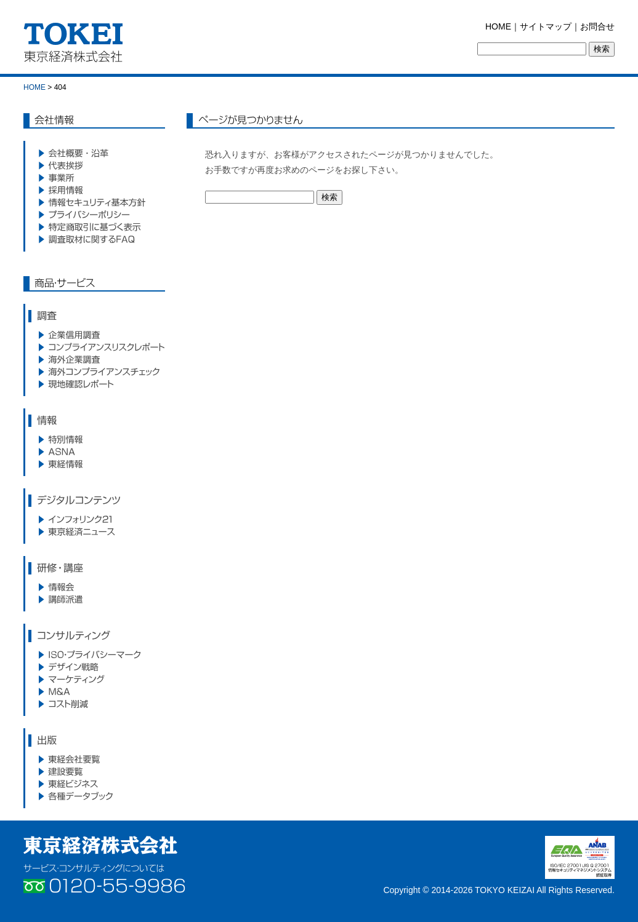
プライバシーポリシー (94, 215)
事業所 (94, 178)
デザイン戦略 (94, 667)
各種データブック (94, 796)
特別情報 (94, 439)
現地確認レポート (94, 384)
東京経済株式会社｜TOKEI (76, 46)
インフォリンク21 (94, 519)
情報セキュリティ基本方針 (94, 202)
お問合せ (597, 26)
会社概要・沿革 (94, 153)
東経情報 (94, 464)
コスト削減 (94, 703)
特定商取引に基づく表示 (94, 227)
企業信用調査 (94, 334)
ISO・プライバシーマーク (94, 654)
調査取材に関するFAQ (94, 239)
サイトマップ (545, 26)
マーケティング (94, 679)
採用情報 (94, 190)
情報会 (94, 587)
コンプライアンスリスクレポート (94, 347)
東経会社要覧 (94, 759)
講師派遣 (94, 599)
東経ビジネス (94, 783)
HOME (498, 26)
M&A (94, 691)
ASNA (94, 451)
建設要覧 (94, 771)
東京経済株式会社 (100, 845)
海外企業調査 (94, 359)
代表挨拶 (94, 165)
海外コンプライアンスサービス (94, 371)
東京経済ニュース (94, 531)
